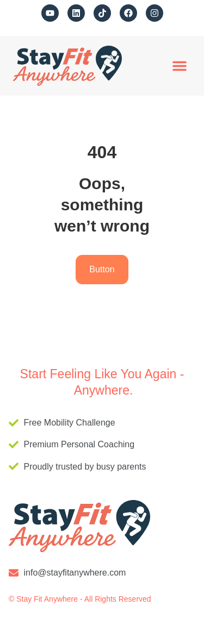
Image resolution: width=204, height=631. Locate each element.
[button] (179, 65)
